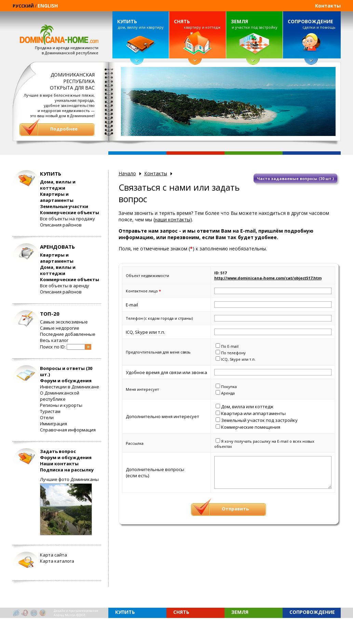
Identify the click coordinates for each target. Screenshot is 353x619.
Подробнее (64, 129)
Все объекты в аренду (64, 286)
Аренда (228, 393)
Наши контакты (59, 463)
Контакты (328, 5)
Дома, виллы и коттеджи (58, 185)
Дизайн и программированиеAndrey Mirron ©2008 (76, 612)
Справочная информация (68, 430)
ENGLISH (48, 5)
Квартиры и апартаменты (56, 197)
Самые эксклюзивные (64, 322)
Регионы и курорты (61, 405)
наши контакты (172, 219)
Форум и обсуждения (66, 380)
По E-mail (230, 346)
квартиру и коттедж (197, 24)
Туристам (50, 411)
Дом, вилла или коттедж (247, 406)
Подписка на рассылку (67, 470)
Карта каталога (57, 561)
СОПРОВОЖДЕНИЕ (310, 21)
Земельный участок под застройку (259, 420)
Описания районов (61, 225)
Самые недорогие (59, 328)
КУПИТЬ (127, 21)
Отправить (235, 509)
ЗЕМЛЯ (239, 21)
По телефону (233, 352)
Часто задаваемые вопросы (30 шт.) (295, 178)
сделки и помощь (312, 24)
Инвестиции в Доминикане (69, 387)
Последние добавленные (67, 334)
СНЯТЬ (182, 21)
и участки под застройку (254, 24)
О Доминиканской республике (59, 396)
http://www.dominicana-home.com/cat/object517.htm (268, 277)
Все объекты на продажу (67, 219)
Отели (47, 417)
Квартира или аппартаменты (253, 413)
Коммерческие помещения (250, 427)
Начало (127, 173)
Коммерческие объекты (69, 212)
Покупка (229, 386)
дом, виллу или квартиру (140, 24)
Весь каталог (54, 340)
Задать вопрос (58, 451)
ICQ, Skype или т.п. (238, 359)
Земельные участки (64, 206)
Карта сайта (53, 555)
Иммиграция (53, 424)
